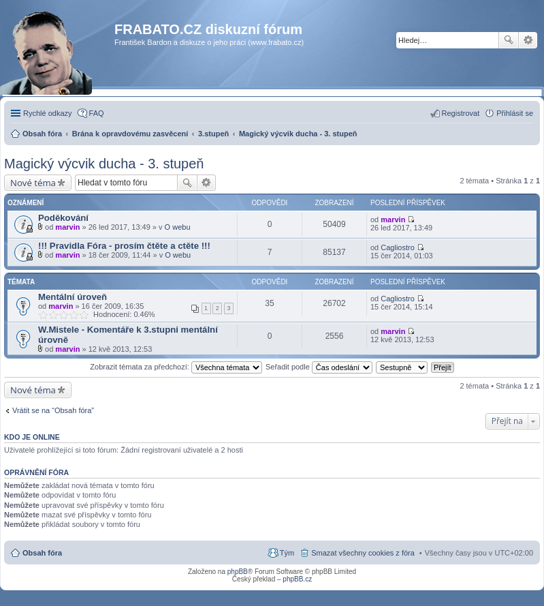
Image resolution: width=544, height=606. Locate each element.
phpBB (237, 571)
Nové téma (33, 183)
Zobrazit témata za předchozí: (176, 367)
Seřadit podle (319, 367)
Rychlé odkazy (47, 113)
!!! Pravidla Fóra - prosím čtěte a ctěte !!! (124, 246)
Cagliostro (398, 247)
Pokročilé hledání (528, 40)
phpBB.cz (297, 579)
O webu (178, 227)
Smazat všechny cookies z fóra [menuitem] (363, 553)
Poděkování (63, 218)
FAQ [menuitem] (96, 113)
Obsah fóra (42, 553)
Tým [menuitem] (287, 553)
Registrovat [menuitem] (461, 113)
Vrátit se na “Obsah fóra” (53, 410)
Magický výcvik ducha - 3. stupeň (104, 163)
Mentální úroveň (72, 297)
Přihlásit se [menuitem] (514, 113)
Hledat (508, 40)
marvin (67, 227)
